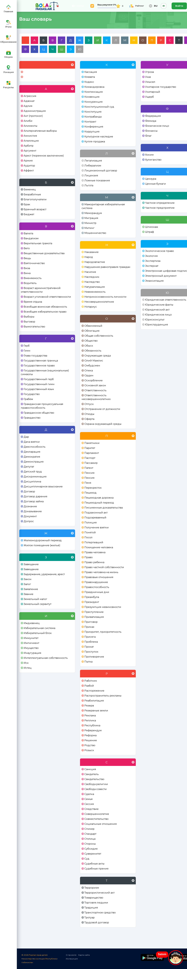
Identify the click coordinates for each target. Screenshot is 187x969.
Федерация (153, 115)
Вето (27, 248)
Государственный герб (39, 379)
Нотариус (90, 306)
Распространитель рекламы (102, 695)
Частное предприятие (160, 207)
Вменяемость (33, 278)
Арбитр (28, 145)
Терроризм (91, 887)
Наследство (92, 281)
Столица (89, 838)
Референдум (93, 730)
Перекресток (93, 487)
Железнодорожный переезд (43, 540)
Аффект (29, 170)
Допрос (29, 521)
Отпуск (89, 404)
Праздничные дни (96, 592)
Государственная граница (41, 360)
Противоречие (94, 656)
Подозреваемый (95, 517)
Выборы (29, 316)
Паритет (89, 448)
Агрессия (30, 96)
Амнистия (30, 135)
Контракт (90, 121)
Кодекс (89, 81)
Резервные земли (96, 710)
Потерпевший (93, 542)
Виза (27, 268)
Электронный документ (161, 275)
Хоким (149, 154)
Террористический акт (99, 892)
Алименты (30, 125)
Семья (88, 799)
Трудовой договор (96, 922)
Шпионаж (151, 226)
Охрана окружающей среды (102, 423)
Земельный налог (35, 599)
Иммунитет (31, 638)
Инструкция (72, 959)
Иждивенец (32, 623)
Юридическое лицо (158, 314)
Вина (27, 273)
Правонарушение (96, 582)
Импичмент (31, 643)
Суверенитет (92, 853)
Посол (88, 537)
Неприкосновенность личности (105, 296)
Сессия (89, 804)
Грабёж (28, 399)
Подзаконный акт (96, 512)
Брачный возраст (35, 209)
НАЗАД (78, 6)
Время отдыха (33, 301)
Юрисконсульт (154, 319)
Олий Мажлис (93, 360)
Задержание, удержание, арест (44, 574)
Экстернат (151, 265)
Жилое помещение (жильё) (42, 545)
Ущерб (149, 96)
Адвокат (29, 101)
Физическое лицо (157, 125)
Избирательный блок (38, 633)
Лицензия (91, 175)
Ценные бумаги (155, 183)
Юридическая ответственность (165, 299)
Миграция (91, 218)
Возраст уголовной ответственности (47, 296)
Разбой (89, 685)
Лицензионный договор (100, 170)
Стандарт (90, 833)
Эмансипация (154, 280)
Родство (89, 745)
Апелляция (31, 140)
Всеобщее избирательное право (45, 311)
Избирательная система (39, 628)
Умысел (150, 81)
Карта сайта (84, 955)
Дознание (30, 506)
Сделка (89, 794)
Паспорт (89, 457)
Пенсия (89, 472)
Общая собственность (98, 335)
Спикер (89, 828)
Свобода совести (95, 789)
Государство (32, 394)
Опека (88, 370)
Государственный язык (39, 389)
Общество (91, 340)
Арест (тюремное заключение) (44, 155)
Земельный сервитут (37, 604)
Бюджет (29, 214)
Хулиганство (153, 159)
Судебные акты (94, 863)
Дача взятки (32, 441)
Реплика (90, 720)
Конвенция (91, 96)
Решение (90, 740)
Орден (88, 375)
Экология (151, 255)
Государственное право (39, 365)
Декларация (32, 451)
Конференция (93, 126)
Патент (88, 467)
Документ (30, 516)
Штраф (149, 231)
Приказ (89, 626)
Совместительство (96, 818)
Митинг (89, 228)
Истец (28, 667)
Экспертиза (152, 260)
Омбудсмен (92, 365)
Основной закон (95, 385)
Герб (27, 345)
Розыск (89, 750)
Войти (179, 5)
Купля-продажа (94, 141)
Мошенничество (95, 232)
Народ (88, 257)
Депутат (29, 466)
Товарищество (93, 897)
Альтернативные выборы (40, 130)
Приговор (91, 621)
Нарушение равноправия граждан (107, 267)
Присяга (90, 636)
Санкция (90, 769)
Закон (27, 579)
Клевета (89, 76)
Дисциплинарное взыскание (43, 486)
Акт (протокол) (33, 115)
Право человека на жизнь (101, 572)
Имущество (31, 648)
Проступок (91, 651)
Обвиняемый (93, 325)
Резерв (89, 705)
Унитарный (152, 91)
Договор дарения (35, 496)
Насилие (90, 271)
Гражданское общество (39, 412)
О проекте (71, 955)
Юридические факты (159, 304)
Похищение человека (98, 547)
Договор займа (34, 501)
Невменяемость (95, 291)
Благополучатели (35, 199)
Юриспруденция (156, 324)
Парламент (91, 453)
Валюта (28, 233)
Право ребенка (94, 562)
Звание (28, 594)
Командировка (94, 86)
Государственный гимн (39, 384)
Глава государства (35, 355)
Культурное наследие (98, 136)
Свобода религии (96, 784)
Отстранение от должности (102, 409)
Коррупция (91, 131)
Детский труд (33, 471)
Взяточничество (34, 263)
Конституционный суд (99, 106)
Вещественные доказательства (44, 253)
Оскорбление (93, 380)
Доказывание (33, 511)
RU (151, 5)
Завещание (31, 564)
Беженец (30, 189)
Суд (86, 858)
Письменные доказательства (103, 507)
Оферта (89, 419)
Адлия (28, 105)
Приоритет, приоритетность (102, 631)
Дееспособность (34, 446)
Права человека (94, 552)
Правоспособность (96, 587)
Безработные (32, 194)
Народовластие (94, 262)
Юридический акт (157, 309)
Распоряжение (94, 690)
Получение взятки (96, 527)
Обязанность (92, 350)
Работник (90, 680)
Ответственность (95, 390)
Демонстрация (34, 461)
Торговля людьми (96, 902)
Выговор (29, 321)
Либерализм (92, 165)
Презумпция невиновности (102, 607)
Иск (26, 662)
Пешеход (90, 492)
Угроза (149, 71)
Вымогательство (34, 326)
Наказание (91, 252)
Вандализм (31, 238)
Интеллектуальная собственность (46, 657)
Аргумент (30, 150)
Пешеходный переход (99, 502)
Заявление (31, 589)
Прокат (89, 646)
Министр (90, 223)
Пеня (87, 482)
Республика (92, 725)
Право (88, 557)
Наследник (91, 276)
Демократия (32, 456)
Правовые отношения (98, 577)
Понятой (90, 532)
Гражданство (32, 417)
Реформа (90, 735)
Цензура (150, 178)
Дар (26, 436)
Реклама (90, 715)
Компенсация (93, 91)
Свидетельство (94, 779)
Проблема (91, 641)
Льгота (88, 185)
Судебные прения (96, 868)
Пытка (88, 661)
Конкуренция (93, 101)
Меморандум (93, 213)
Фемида (150, 120)
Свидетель (91, 774)
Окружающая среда (97, 355)
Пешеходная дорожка (99, 497)
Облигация (91, 330)
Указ (148, 76)
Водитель (30, 283)
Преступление (94, 611)
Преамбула (91, 597)
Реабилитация (94, 700)
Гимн (27, 350)
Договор (29, 491)
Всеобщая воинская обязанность (45, 306)
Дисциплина (32, 481)
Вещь (27, 258)
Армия (28, 160)
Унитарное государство (160, 86)
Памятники (91, 443)
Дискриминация (35, 476)
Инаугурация (32, 652)
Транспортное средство (100, 912)
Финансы (151, 130)
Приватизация (94, 616)
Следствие (91, 809)
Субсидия (91, 848)
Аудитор (29, 165)
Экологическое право (159, 251)
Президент (91, 602)
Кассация (90, 71)
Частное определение (160, 202)
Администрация (35, 110)
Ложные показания (97, 180)
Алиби (28, 120)
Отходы (89, 414)
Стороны (90, 843)
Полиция (90, 522)
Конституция (93, 111)
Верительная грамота (38, 243)
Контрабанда (93, 116)
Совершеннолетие (96, 813)
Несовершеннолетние (99, 301)
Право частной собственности (104, 567)
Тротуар (89, 917)
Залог (27, 584)
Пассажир (91, 462)
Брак (27, 204)
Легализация (93, 160)
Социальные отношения (100, 823)
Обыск (88, 345)
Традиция (91, 907)
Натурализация (94, 286)
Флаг (148, 135)
